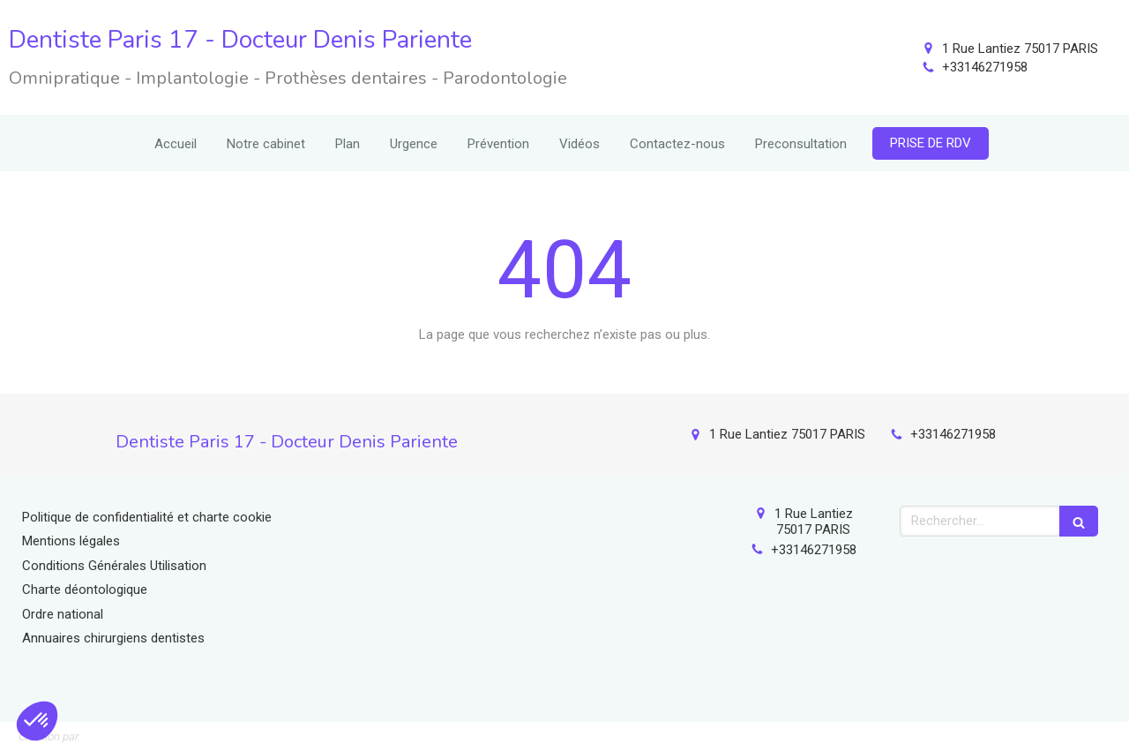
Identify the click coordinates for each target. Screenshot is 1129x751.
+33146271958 (985, 67)
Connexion (1080, 733)
